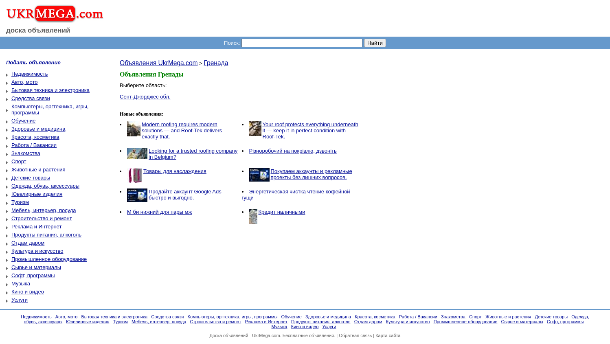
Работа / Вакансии (34, 145)
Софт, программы (33, 275)
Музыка (20, 283)
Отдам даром (27, 243)
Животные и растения (38, 170)
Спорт (18, 161)
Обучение (23, 121)
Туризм (20, 202)
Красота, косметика (35, 137)
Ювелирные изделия (36, 194)
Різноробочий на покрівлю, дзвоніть (293, 151)
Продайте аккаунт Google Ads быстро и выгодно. (185, 194)
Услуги (19, 300)
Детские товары (30, 178)
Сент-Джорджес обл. (145, 97)
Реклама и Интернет (36, 226)
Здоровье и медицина (38, 129)
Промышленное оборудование (49, 259)
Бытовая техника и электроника (50, 90)
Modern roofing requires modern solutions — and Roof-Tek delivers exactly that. (182, 130)
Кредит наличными (282, 212)
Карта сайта (387, 335)
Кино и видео (27, 292)
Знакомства (25, 153)
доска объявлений (38, 30)
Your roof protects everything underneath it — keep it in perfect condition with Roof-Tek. (310, 130)
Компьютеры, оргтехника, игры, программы (233, 316)
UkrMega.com (266, 335)
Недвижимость (29, 74)
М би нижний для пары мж (159, 212)
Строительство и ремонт (41, 218)
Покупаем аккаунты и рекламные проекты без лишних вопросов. (311, 174)
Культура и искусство (37, 251)
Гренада (216, 62)
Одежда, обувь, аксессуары (45, 186)
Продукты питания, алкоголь (46, 235)
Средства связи (30, 98)
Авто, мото (24, 82)
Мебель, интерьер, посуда (43, 210)
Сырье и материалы (36, 267)
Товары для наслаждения (174, 171)
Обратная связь (355, 335)
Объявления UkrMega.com (159, 62)
